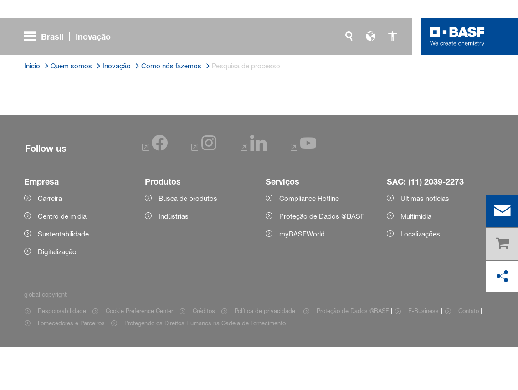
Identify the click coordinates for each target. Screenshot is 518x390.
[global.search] (349, 36)
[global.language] (370, 36)
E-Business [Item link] (423, 354)
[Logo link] (457, 36)
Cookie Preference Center (139, 354)
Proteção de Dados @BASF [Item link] (353, 354)
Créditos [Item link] (204, 354)
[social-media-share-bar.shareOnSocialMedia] (502, 276)
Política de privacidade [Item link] (266, 354)
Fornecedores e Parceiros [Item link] (71, 366)
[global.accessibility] (392, 36)
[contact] (502, 211)
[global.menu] (71, 36)
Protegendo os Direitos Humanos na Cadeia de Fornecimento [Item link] (205, 366)
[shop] (502, 244)
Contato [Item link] (468, 354)
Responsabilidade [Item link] (62, 354)
